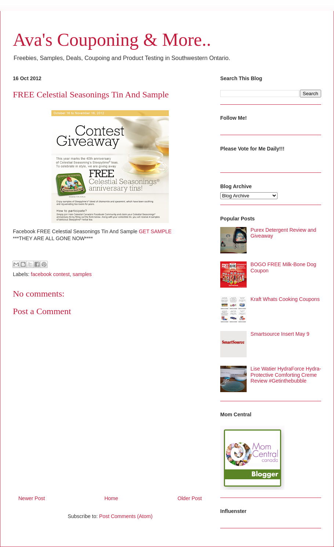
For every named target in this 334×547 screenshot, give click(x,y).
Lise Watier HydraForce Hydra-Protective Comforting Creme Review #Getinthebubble (286, 375)
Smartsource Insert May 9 (280, 334)
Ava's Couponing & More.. (112, 39)
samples (82, 274)
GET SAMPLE (156, 231)
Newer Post (31, 498)
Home (111, 498)
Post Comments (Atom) (125, 516)
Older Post (190, 498)
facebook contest (50, 274)
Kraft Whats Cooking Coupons (285, 299)
